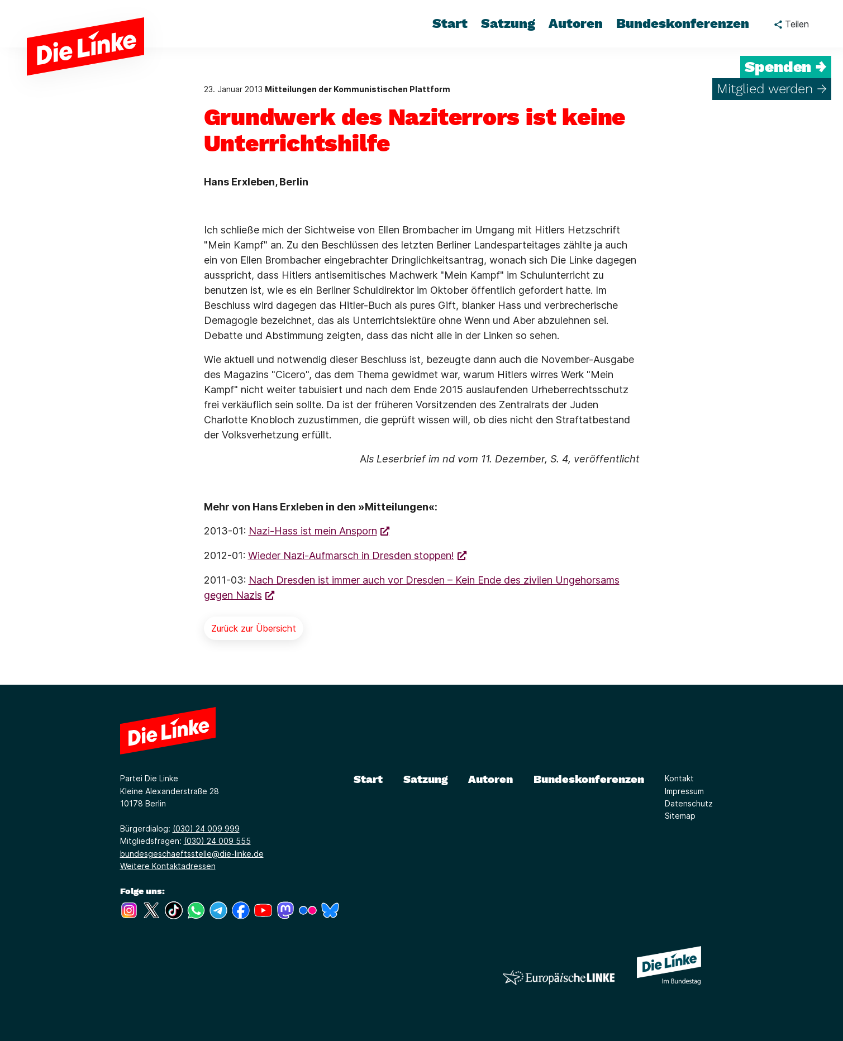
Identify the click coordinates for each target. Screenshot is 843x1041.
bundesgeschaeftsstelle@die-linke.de (192, 853)
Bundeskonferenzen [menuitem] (682, 23)
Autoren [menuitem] (576, 23)
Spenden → (786, 67)
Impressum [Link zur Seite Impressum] (684, 791)
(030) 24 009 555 (217, 841)
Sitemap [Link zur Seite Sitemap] (680, 815)
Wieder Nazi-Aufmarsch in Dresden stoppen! (351, 555)
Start (368, 779)
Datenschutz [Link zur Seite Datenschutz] (689, 803)
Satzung (425, 779)
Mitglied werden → (772, 89)
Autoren (490, 779)
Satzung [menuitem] (508, 23)
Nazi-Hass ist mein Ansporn (313, 531)
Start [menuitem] (450, 23)
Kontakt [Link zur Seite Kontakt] (679, 778)
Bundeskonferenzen (589, 779)
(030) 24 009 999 (206, 828)
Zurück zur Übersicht (253, 628)
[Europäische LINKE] (559, 977)
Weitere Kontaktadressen (168, 866)
